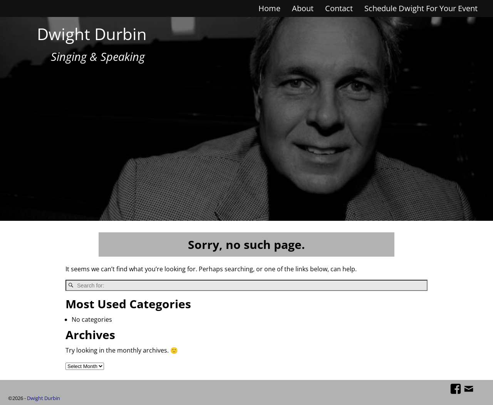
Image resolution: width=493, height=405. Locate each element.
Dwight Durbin (92, 34)
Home (269, 8)
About (303, 8)
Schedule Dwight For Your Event (421, 8)
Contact (339, 8)
